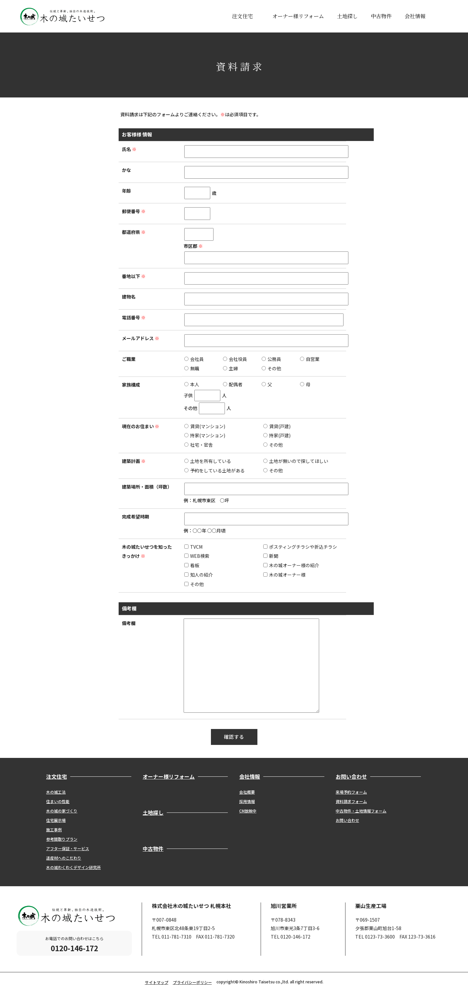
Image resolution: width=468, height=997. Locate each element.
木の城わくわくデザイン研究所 (73, 867)
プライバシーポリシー (192, 982)
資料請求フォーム (351, 801)
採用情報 (247, 801)
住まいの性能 (58, 801)
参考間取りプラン (61, 839)
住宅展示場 (56, 820)
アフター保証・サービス (67, 848)
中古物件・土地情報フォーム (361, 810)
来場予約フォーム (351, 792)
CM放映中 (247, 810)
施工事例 (54, 829)
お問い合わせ (347, 820)
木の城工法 (56, 792)
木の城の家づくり (61, 810)
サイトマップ (156, 982)
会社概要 (247, 792)
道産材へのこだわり (63, 858)
